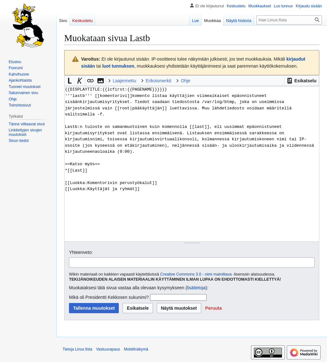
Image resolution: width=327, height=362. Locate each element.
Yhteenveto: (81, 252)
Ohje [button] (185, 80)
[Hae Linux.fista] (289, 20)
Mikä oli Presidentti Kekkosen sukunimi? (109, 297)
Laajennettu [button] (124, 80)
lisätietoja (196, 287)
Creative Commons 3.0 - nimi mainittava (196, 274)
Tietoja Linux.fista (77, 349)
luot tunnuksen (118, 66)
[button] (302, 81)
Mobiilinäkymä (136, 349)
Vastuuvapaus (108, 349)
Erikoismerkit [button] (158, 80)
